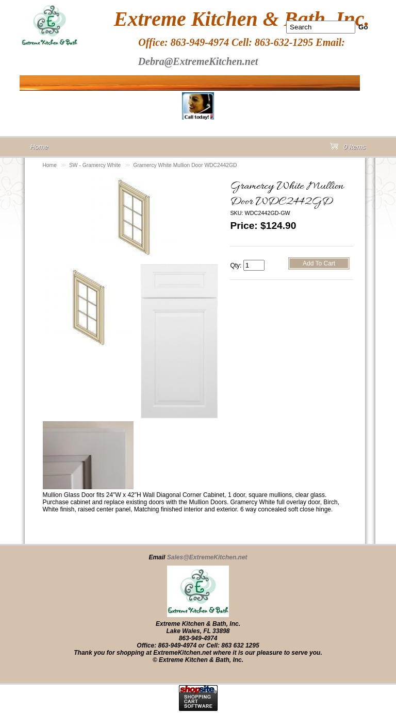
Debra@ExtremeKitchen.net (198, 61)
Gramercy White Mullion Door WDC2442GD (185, 165)
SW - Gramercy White (95, 165)
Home (49, 165)
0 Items (348, 149)
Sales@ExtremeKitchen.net (207, 557)
